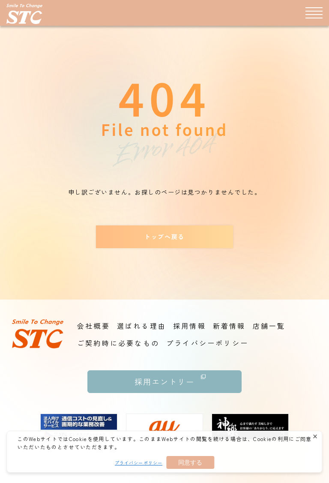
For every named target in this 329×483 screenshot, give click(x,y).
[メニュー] (314, 12)
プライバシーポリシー (138, 462)
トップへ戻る (164, 236)
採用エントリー (170, 378)
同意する (190, 462)
